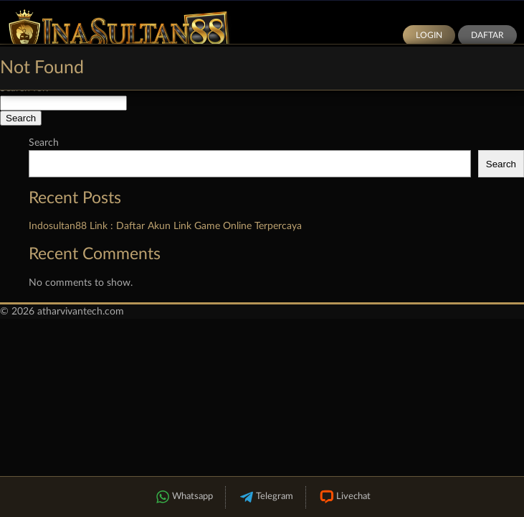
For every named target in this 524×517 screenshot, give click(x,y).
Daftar (487, 35)
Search (44, 143)
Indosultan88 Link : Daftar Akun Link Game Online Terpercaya (165, 226)
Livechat (344, 497)
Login (429, 35)
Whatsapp (183, 497)
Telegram (265, 497)
